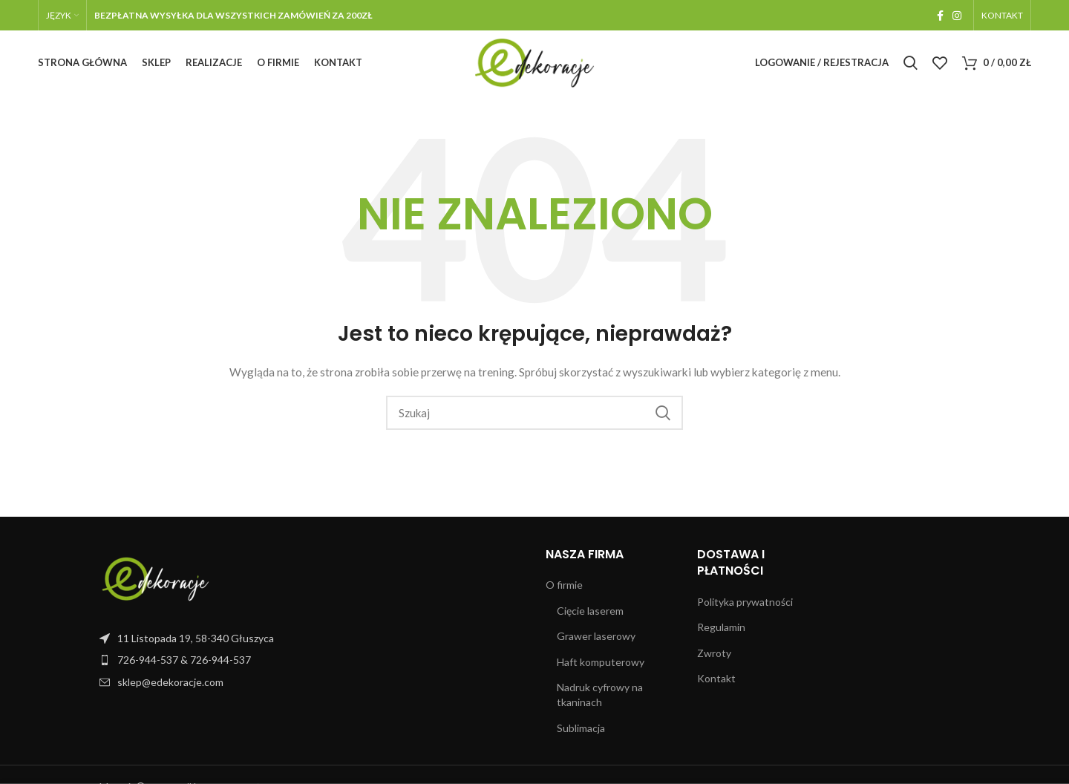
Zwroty (714, 656)
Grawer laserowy (596, 639)
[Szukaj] (910, 64)
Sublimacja (581, 731)
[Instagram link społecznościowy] (957, 15)
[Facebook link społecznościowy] (940, 15)
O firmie (564, 587)
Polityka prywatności (745, 604)
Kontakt (716, 682)
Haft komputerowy (600, 665)
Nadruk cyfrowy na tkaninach (600, 698)
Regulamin (721, 630)
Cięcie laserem (590, 613)
